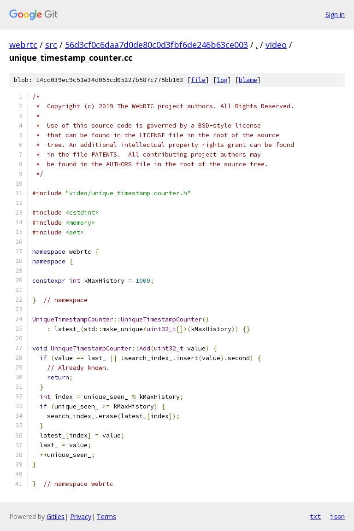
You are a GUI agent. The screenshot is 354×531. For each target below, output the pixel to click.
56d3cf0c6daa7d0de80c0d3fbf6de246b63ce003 (156, 44)
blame (248, 80)
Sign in (335, 14)
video (276, 44)
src (51, 44)
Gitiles (56, 516)
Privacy (80, 516)
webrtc (23, 44)
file (198, 80)
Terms (106, 516)
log (222, 80)
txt (315, 516)
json (337, 516)
